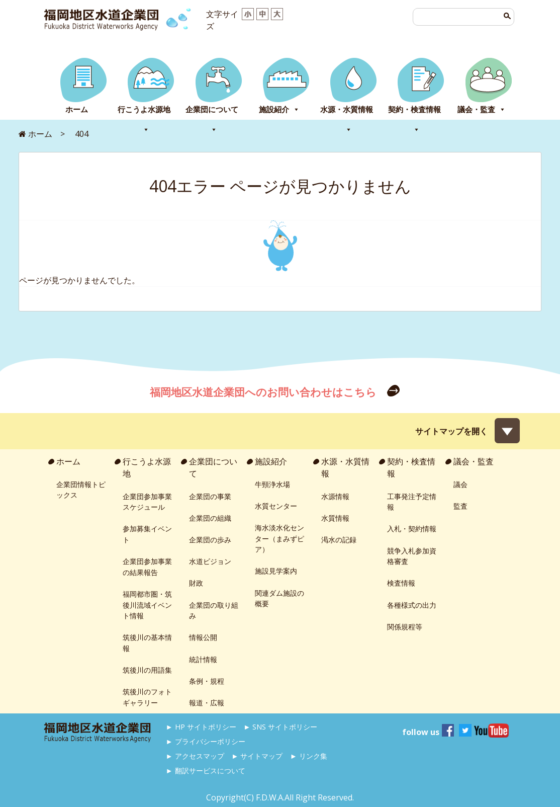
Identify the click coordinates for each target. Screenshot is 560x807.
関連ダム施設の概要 (279, 598)
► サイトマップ (257, 756)
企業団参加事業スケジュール (147, 502)
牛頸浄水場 (272, 484)
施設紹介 (279, 110)
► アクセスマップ (195, 756)
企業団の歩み (210, 539)
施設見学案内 (276, 571)
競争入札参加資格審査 (411, 556)
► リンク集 (308, 756)
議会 (460, 484)
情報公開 (203, 637)
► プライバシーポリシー (205, 741)
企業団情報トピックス (81, 489)
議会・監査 (481, 110)
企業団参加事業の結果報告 (147, 566)
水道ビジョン (210, 561)
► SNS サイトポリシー (280, 727)
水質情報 (335, 518)
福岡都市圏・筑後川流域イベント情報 (147, 604)
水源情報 (335, 496)
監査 (460, 506)
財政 (196, 583)
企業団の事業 (210, 496)
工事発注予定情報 (411, 502)
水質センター (276, 506)
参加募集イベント (147, 534)
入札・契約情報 (411, 528)
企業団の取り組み (213, 610)
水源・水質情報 (346, 112)
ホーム (76, 109)
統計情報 (203, 659)
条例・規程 (206, 681)
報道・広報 (206, 702)
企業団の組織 (210, 518)
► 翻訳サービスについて (205, 770)
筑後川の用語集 (147, 670)
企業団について (211, 112)
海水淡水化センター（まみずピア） (279, 538)
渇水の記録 (338, 539)
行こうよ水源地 (144, 112)
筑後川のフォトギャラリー (147, 697)
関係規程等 (404, 626)
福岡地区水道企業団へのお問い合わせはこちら (264, 392)
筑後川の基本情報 (147, 642)
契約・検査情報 (414, 112)
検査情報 (401, 583)
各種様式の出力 (411, 605)
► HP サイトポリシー (201, 727)
